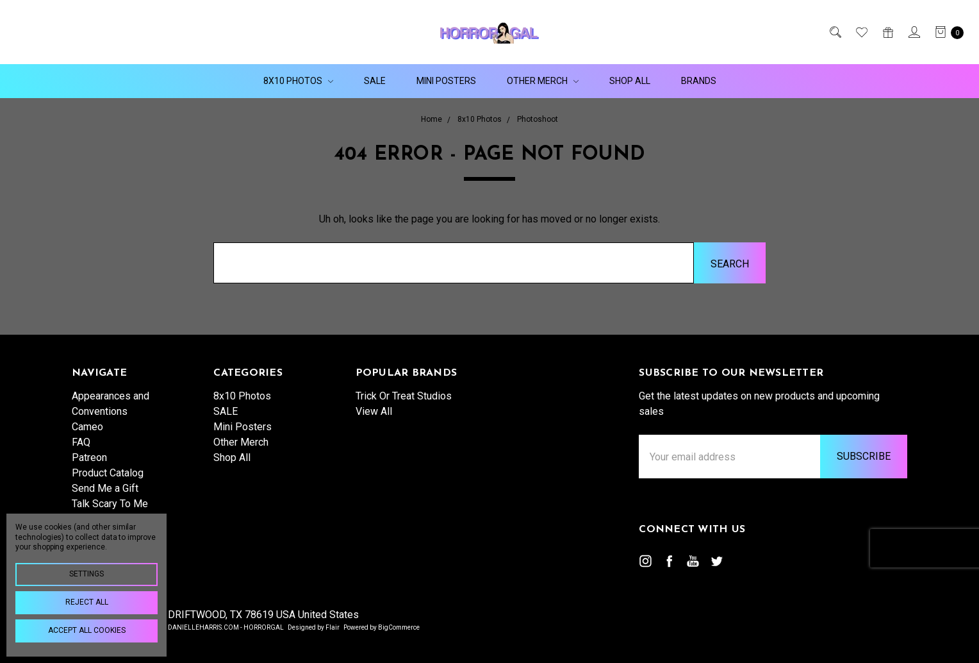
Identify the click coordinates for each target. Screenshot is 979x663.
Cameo (87, 427)
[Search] (834, 32)
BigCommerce (399, 627)
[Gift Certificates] (887, 32)
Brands (698, 81)
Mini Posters (446, 81)
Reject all (86, 602)
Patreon (89, 457)
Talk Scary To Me (110, 504)
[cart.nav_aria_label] (946, 32)
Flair (332, 627)
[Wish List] (861, 32)
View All (374, 411)
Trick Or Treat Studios (404, 396)
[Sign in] (913, 32)
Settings (86, 573)
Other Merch (543, 81)
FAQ (81, 442)
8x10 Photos (298, 81)
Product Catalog (108, 473)
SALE (375, 81)
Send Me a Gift (105, 488)
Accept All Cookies (87, 630)
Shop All (629, 81)
